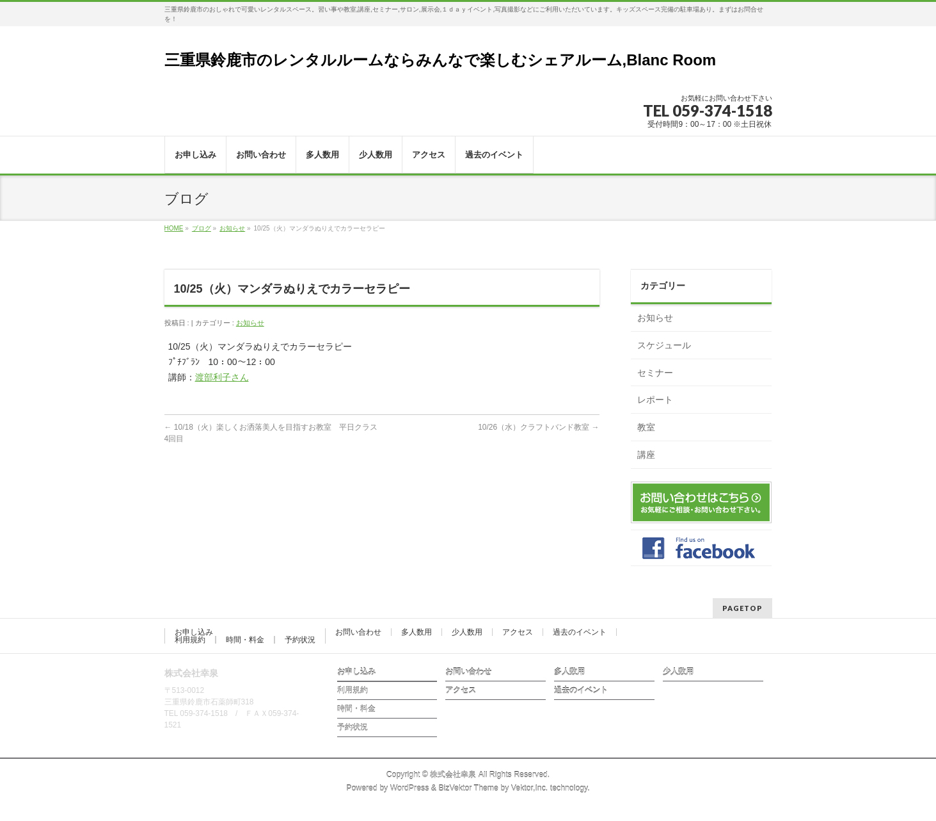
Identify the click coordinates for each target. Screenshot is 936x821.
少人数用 (467, 632)
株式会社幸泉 (453, 774)
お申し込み (194, 632)
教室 (646, 427)
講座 (646, 455)
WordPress (409, 788)
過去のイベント (580, 632)
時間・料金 (245, 640)
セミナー (655, 373)
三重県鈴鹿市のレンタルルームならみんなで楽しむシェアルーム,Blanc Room (440, 60)
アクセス (517, 632)
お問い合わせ (358, 632)
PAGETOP (742, 608)
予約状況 (300, 640)
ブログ (201, 228)
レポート (655, 399)
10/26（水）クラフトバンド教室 (538, 427)
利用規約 (190, 640)
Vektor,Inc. (529, 788)
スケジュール (664, 345)
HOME (174, 228)
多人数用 (416, 632)
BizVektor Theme (468, 788)
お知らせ (232, 228)
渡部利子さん (222, 377)
